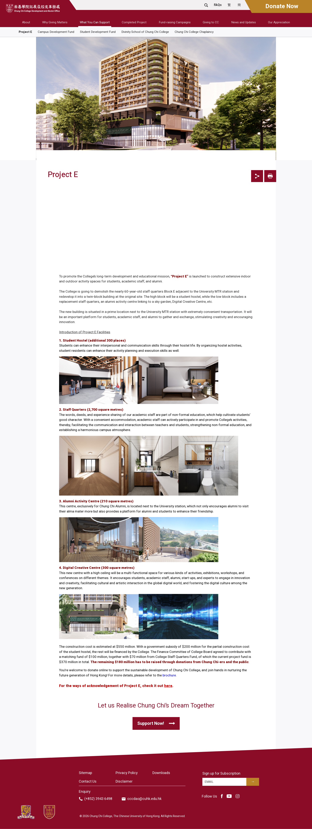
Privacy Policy (127, 773)
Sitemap (85, 773)
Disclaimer (124, 781)
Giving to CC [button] (211, 22)
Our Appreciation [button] (279, 22)
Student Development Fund (98, 32)
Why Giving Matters (54, 22)
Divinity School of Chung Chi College (145, 32)
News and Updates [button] (243, 22)
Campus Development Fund (56, 32)
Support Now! (150, 723)
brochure (169, 675)
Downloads (161, 773)
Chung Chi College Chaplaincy (194, 32)
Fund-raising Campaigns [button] (175, 22)
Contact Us (88, 781)
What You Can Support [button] (95, 22)
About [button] (26, 22)
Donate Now (281, 6)
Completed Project (134, 22)
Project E (25, 32)
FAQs (218, 5)
